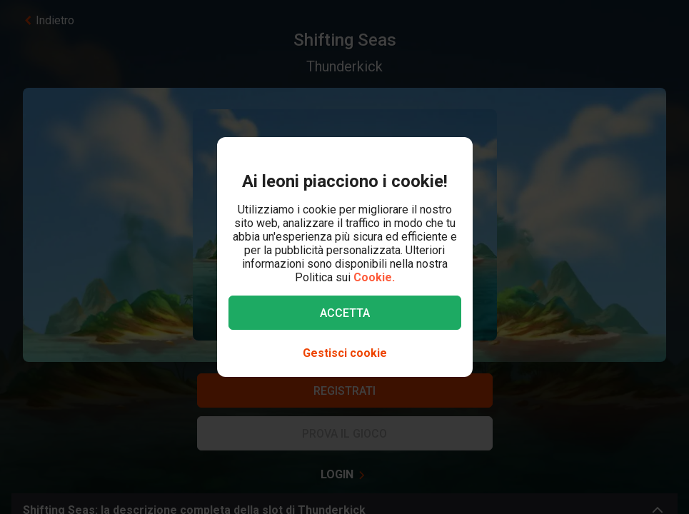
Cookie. (374, 277)
